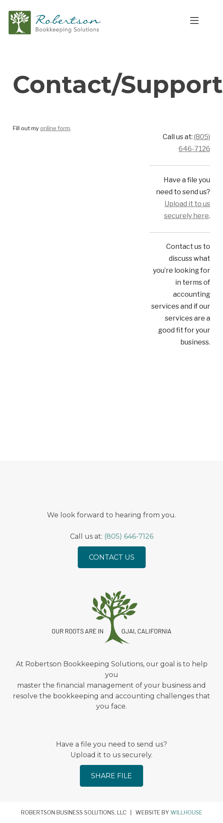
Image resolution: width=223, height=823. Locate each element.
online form (55, 129)
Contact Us (112, 557)
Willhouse (186, 812)
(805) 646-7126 (128, 536)
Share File (111, 776)
